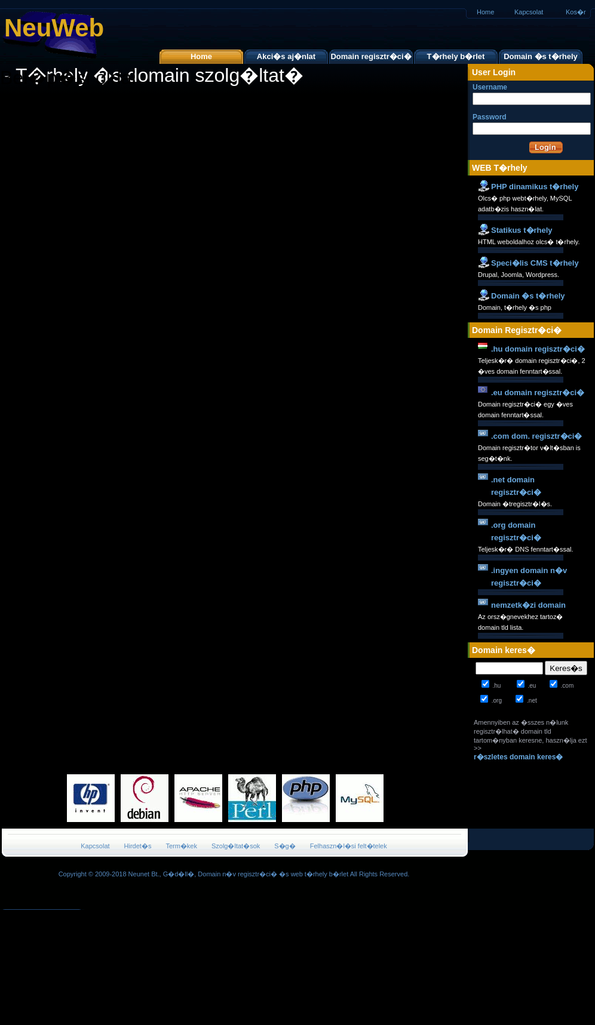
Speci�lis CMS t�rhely (535, 262)
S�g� (284, 845)
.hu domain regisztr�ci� (538, 348)
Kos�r (576, 12)
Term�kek (181, 845)
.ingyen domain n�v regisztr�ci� (529, 576)
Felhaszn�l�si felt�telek (348, 845)
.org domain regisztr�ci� (516, 531)
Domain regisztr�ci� (370, 56)
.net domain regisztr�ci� (516, 486)
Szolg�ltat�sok (235, 845)
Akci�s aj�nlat (286, 56)
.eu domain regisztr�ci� (537, 392)
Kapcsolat (528, 12)
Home (485, 12)
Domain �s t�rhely (541, 56)
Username (517, 94)
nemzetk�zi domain (528, 605)
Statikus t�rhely (522, 230)
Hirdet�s (138, 845)
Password (517, 124)
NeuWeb (54, 28)
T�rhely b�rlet (456, 56)
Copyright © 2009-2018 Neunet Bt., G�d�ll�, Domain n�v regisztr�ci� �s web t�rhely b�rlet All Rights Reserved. (234, 874)
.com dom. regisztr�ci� (536, 436)
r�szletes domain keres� (518, 757)
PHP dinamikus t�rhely (534, 186)
